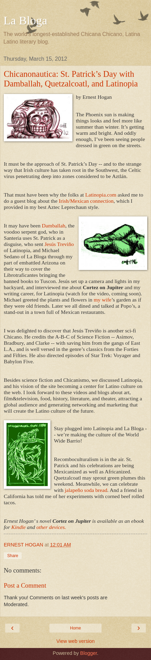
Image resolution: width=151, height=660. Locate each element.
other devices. (50, 527)
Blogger (88, 653)
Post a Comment (25, 585)
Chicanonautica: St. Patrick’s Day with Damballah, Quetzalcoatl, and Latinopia (71, 78)
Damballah (53, 225)
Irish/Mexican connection (86, 201)
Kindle (18, 527)
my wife (101, 300)
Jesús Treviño (59, 244)
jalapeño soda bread (86, 490)
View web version (75, 641)
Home (75, 628)
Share (12, 555)
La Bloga (25, 20)
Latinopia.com (100, 195)
